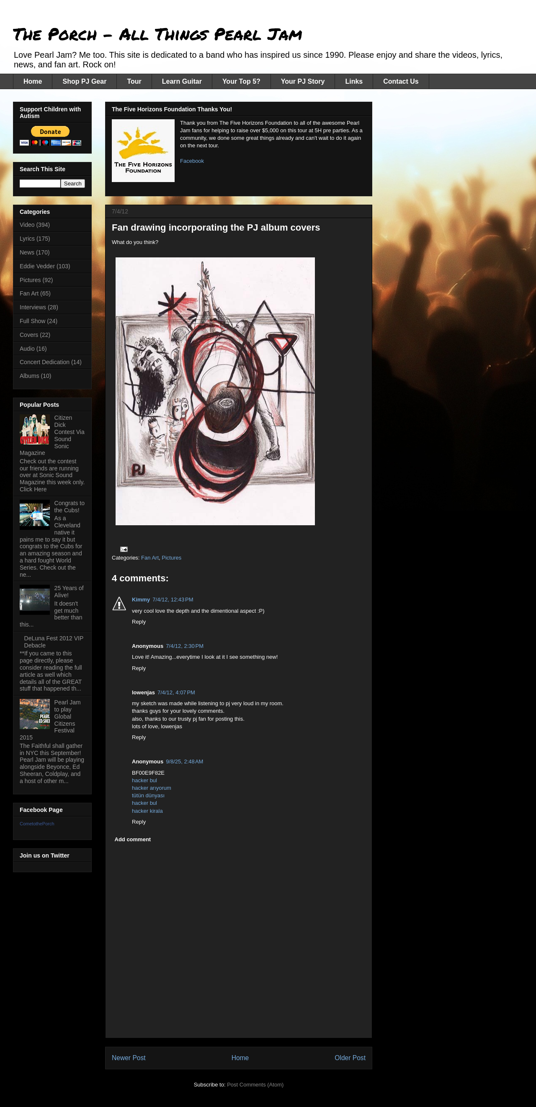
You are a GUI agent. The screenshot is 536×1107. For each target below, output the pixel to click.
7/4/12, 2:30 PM (185, 646)
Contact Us (400, 81)
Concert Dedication (45, 362)
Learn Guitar (182, 81)
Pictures (171, 558)
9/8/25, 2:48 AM (184, 761)
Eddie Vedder (37, 266)
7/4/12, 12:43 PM (172, 599)
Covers (29, 334)
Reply (139, 622)
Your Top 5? (241, 81)
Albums (29, 375)
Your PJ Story (303, 81)
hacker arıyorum (151, 788)
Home (32, 81)
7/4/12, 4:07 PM (176, 692)
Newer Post (129, 1057)
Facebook (192, 161)
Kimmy (141, 599)
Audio (27, 348)
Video (27, 224)
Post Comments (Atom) (255, 1084)
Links (354, 81)
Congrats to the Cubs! (69, 507)
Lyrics (27, 238)
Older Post (350, 1057)
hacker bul (144, 780)
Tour (134, 81)
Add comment (133, 839)
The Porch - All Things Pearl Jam (157, 34)
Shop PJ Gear (84, 81)
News (27, 252)
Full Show (32, 321)
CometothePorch (37, 823)
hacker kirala (147, 811)
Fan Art (150, 558)
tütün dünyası (148, 795)
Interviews (33, 307)
